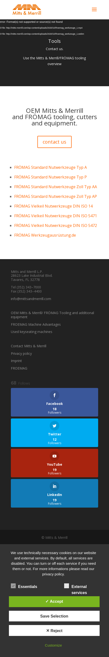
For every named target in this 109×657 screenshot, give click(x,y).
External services (75, 586)
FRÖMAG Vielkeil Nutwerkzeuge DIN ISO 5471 (55, 215)
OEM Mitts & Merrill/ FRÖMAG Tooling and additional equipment (52, 314)
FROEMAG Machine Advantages (36, 324)
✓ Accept (54, 601)
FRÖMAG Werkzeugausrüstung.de (45, 235)
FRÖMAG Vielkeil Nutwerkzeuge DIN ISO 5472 (55, 225)
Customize (53, 645)
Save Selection (54, 616)
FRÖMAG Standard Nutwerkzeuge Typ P (50, 177)
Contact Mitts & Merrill (28, 346)
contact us (54, 142)
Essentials (24, 586)
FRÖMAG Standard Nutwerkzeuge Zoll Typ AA (55, 186)
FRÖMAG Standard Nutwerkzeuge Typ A (50, 167)
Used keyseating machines (31, 331)
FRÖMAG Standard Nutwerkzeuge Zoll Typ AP (55, 196)
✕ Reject (54, 630)
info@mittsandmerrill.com (31, 298)
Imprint (16, 360)
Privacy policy (21, 353)
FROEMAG (19, 368)
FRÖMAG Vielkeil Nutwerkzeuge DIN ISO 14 (53, 206)
